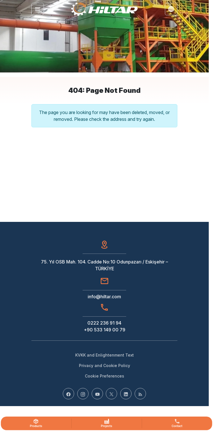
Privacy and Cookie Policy (104, 365)
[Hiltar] (104, 9)
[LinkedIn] (126, 393)
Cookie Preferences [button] (104, 376)
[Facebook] (68, 393)
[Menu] (37, 9)
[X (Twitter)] (111, 393)
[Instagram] (83, 393)
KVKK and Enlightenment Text (104, 355)
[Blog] (140, 393)
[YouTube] (97, 393)
